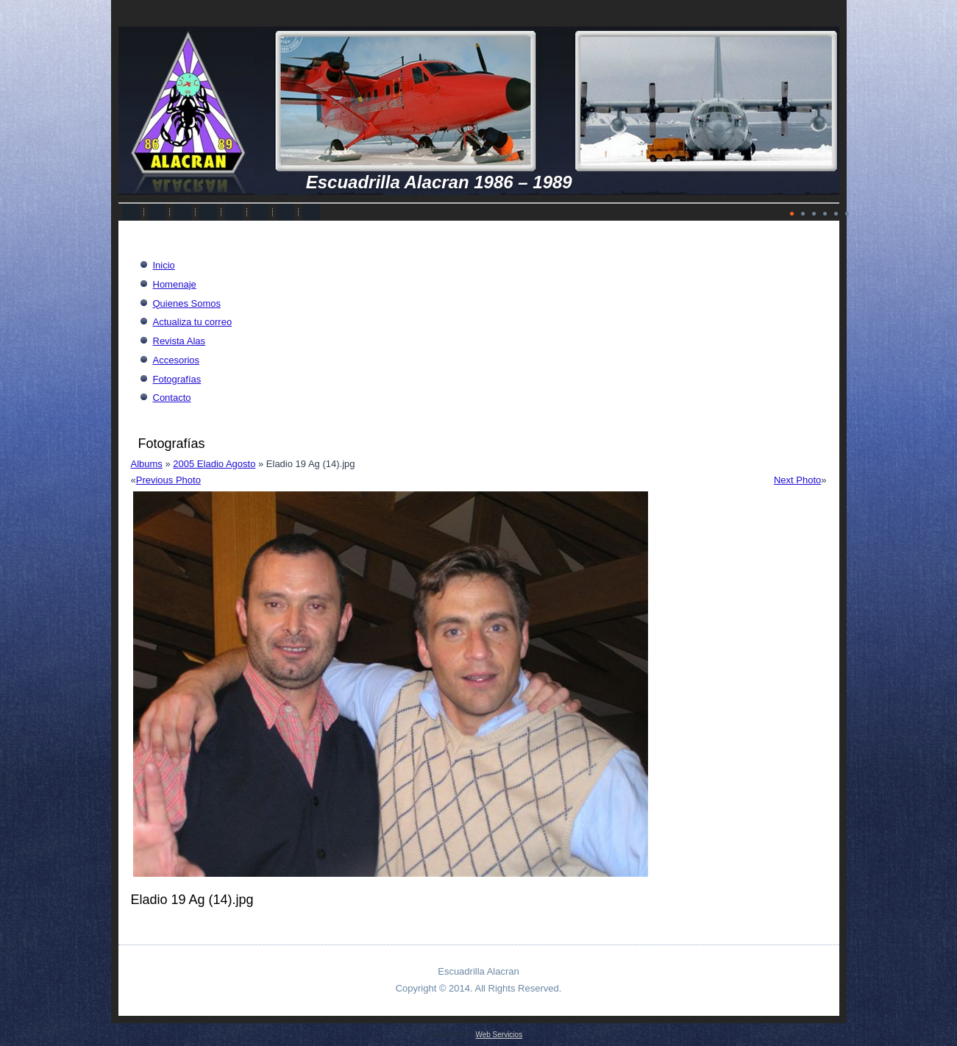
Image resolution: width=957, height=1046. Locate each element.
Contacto (172, 397)
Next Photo (797, 479)
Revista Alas (179, 340)
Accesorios (176, 360)
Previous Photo (168, 479)
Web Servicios (498, 1035)
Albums (147, 463)
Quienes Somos (187, 303)
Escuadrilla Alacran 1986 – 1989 (439, 182)
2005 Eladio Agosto (214, 463)
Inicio (164, 265)
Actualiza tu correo (192, 321)
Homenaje (174, 284)
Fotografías (177, 379)
